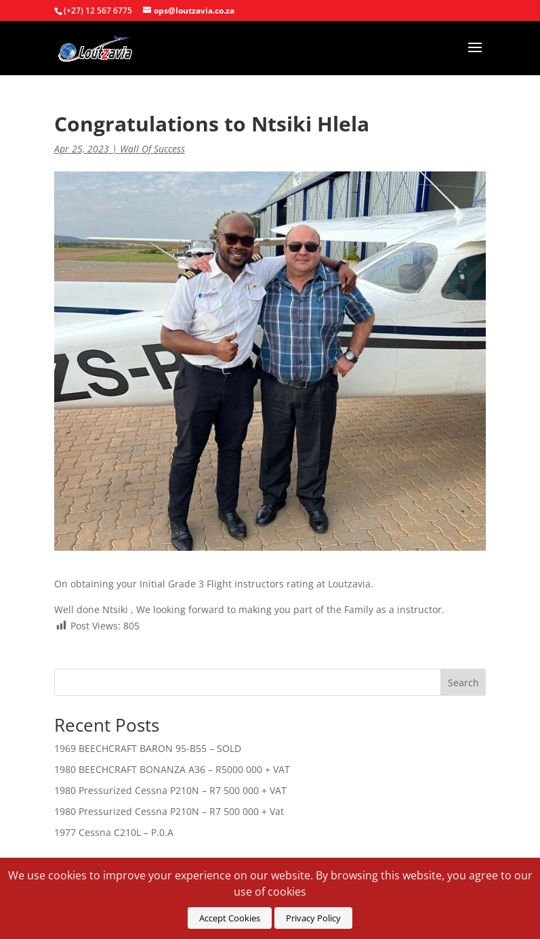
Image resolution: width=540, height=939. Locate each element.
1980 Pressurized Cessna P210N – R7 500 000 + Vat (169, 811)
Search (463, 682)
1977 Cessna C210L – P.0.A (113, 832)
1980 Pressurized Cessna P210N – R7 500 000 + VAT (170, 790)
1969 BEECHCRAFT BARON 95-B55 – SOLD (147, 748)
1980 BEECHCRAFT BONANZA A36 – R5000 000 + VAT (172, 769)
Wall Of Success (152, 148)
